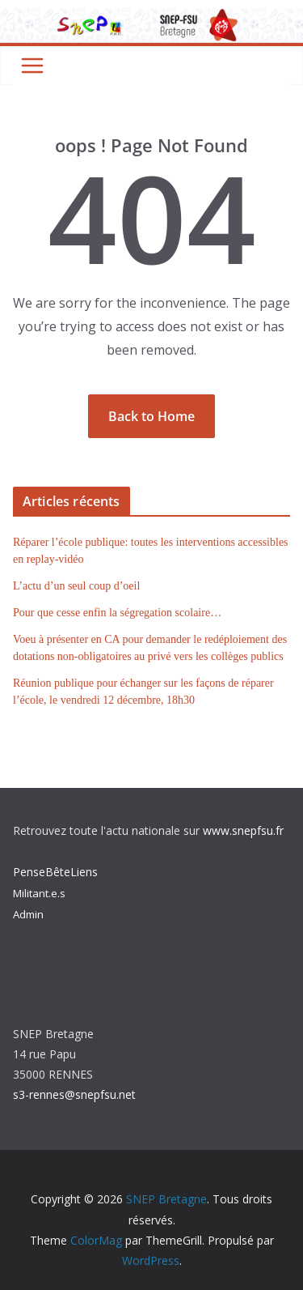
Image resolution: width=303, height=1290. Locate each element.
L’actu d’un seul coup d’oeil (76, 586)
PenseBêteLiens (55, 871)
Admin (28, 914)
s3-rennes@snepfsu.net (74, 1094)
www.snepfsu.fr (243, 830)
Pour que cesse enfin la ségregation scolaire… (117, 613)
